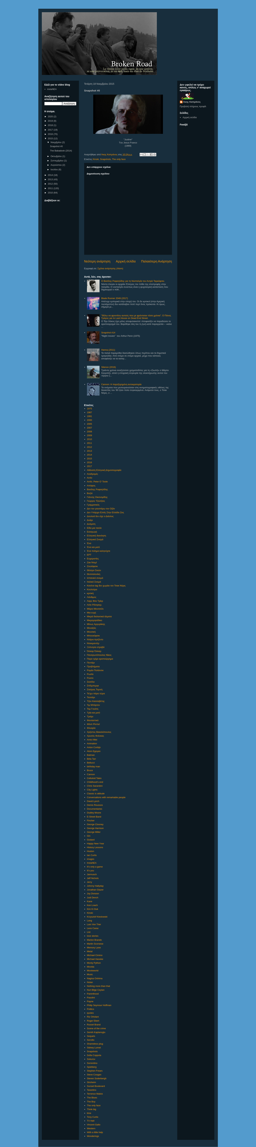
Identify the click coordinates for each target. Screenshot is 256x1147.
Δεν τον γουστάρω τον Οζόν (101, 508)
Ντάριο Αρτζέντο (95, 639)
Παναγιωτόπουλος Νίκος (99, 655)
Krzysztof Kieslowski (97, 916)
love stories (92, 936)
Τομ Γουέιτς (92, 709)
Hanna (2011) (108, 350)
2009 (89, 435)
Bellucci (91, 762)
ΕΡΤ (89, 554)
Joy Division (93, 893)
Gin (88, 836)
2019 (51, 121)
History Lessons (95, 847)
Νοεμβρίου (56, 142)
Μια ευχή (91, 612)
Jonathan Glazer (95, 889)
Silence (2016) (108, 367)
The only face (119, 159)
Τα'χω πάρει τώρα (96, 693)
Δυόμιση (91, 524)
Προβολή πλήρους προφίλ (193, 106)
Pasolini (91, 997)
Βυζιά (90, 493)
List (88, 932)
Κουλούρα (92, 589)
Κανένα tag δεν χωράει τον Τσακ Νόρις (106, 585)
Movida (90, 966)
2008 (89, 431)
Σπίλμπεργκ (93, 685)
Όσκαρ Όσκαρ (94, 651)
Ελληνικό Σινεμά (95, 539)
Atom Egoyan (94, 751)
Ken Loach (92, 905)
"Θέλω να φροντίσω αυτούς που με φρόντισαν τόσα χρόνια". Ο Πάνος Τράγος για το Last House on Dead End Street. (136, 317)
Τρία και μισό (93, 712)
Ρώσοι (90, 678)
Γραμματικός (93, 504)
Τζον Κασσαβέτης (96, 701)
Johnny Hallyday (95, 886)
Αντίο (89, 477)
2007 (89, 427)
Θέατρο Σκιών (94, 570)
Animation (92, 743)
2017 (89, 466)
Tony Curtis (92, 1117)
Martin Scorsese (95, 943)
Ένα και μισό (93, 547)
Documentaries (94, 809)
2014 (89, 454)
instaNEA (52, 89)
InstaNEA (92, 863)
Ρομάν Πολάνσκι (95, 670)
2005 (89, 424)
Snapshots (105, 159)
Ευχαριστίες (93, 558)
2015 (89, 458)
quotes (90, 1013)
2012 (89, 447)
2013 (89, 451)
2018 (51, 125)
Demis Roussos (95, 805)
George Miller (94, 832)
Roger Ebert (93, 1020)
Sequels (91, 1036)
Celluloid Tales (94, 778)
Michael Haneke (95, 959)
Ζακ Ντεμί (92, 562)
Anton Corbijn (94, 747)
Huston (90, 851)
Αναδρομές (92, 474)
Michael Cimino (94, 955)
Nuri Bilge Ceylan (95, 990)
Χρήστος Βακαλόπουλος (99, 732)
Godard (90, 839)
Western (91, 1128)
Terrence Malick (95, 1093)
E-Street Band (94, 816)
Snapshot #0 (56, 146)
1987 (89, 412)
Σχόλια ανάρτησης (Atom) (110, 268)
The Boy (91, 1101)
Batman (91, 755)
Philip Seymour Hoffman (99, 1005)
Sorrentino (92, 1063)
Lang (89, 920)
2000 (89, 420)
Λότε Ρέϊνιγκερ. (94, 604)
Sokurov (91, 1059)
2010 (89, 439)
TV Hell (90, 1120)
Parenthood (93, 993)
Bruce (90, 770)
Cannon (91, 774)
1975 (89, 408)
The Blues (92, 1097)
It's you (90, 870)
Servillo (90, 1040)
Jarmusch (92, 874)
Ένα (89, 543)
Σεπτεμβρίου (57, 160)
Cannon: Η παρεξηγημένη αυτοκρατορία (121, 384)
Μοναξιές (91, 628)
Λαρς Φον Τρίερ (95, 601)
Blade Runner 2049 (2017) (114, 298)
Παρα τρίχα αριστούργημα (100, 658)
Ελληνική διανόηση (96, 535)
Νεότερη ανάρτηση (97, 261)
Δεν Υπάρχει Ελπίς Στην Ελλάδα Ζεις (105, 512)
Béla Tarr (91, 759)
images (90, 859)
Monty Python (94, 963)
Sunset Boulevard (96, 1086)
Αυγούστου (56, 165)
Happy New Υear (95, 843)
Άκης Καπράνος (192, 102)
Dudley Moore (94, 812)
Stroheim (91, 1082)
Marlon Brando (94, 940)
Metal (90, 951)
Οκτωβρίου (56, 156)
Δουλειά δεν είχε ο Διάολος (100, 516)
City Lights (92, 789)
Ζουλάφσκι (92, 566)
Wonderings (93, 1136)
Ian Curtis (92, 855)
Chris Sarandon (95, 786)
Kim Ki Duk (92, 909)
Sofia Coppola (94, 1055)
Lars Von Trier (94, 924)
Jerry (89, 882)
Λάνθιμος (91, 597)
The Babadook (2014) (61, 150)
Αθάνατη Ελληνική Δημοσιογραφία (104, 470)
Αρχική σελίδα (126, 261)
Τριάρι (90, 716)
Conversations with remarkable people (106, 797)
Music (90, 974)
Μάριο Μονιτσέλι (95, 608)
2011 (89, 443)
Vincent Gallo (93, 1124)
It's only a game (95, 866)
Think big (91, 1109)
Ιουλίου (54, 169)
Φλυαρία (91, 728)
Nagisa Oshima (94, 978)
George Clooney (95, 824)
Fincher (90, 820)
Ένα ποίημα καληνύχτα (98, 551)
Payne (90, 1001)
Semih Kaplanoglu (96, 1032)
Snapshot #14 (108, 332)
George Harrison (95, 828)
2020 (51, 116)
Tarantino (91, 1090)
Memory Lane (94, 947)
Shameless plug (95, 1043)
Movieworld (92, 970)
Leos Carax (92, 928)
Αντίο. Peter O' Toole (97, 481)
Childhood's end (95, 782)
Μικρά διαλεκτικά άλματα (99, 616)
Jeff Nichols (93, 878)
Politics (90, 1009)
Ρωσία (90, 674)
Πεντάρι (91, 662)
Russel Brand (94, 1024)
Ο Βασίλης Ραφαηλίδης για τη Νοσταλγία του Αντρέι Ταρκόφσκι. (133, 281)
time (89, 1113)
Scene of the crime (96, 1028)
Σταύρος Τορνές (95, 689)
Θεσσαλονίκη (93, 574)
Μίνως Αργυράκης (96, 624)
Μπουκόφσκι (93, 635)
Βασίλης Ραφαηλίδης (97, 489)
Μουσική (91, 631)
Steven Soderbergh (96, 1078)
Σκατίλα (91, 681)
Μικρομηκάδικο (94, 620)
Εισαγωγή (92, 531)
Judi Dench (92, 897)
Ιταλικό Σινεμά (94, 581)
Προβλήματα (93, 666)
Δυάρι (90, 520)
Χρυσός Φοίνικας (95, 736)
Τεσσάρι (91, 697)
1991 (89, 416)
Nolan (90, 982)
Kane (89, 901)
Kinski (96, 159)
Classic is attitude (96, 793)
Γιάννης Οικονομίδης (97, 497)
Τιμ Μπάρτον (93, 705)
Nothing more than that (98, 986)
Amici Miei (92, 739)
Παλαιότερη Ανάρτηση (156, 261)
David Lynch (93, 801)
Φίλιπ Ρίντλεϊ (93, 724)
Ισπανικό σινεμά (95, 578)
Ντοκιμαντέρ (93, 643)
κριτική (90, 593)
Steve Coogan (94, 1074)
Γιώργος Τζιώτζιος (96, 501)
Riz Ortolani (93, 1016)
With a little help (95, 1132)
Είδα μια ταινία (94, 528)
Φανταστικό (92, 720)
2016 (89, 462)
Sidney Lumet (94, 1047)
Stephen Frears (95, 1070)
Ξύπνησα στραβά (95, 647)
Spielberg (92, 1067)
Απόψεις (91, 485)
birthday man (93, 766)
